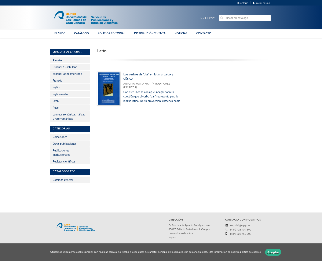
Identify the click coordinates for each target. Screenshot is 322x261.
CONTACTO (203, 33)
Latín (56, 101)
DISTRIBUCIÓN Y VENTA (150, 33)
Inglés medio (60, 94)
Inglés (56, 87)
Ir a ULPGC (208, 18)
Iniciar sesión (261, 2)
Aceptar (273, 252)
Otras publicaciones (64, 143)
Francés (57, 80)
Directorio (242, 2)
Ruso (56, 107)
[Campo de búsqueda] (245, 18)
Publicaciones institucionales (61, 152)
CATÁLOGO (81, 33)
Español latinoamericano (67, 73)
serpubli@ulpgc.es (240, 225)
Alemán (57, 60)
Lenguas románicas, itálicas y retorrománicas (69, 116)
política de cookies (250, 252)
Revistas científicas (64, 161)
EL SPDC (59, 33)
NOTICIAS (181, 33)
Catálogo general (63, 180)
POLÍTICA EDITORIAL (111, 33)
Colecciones (60, 137)
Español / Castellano (65, 67)
